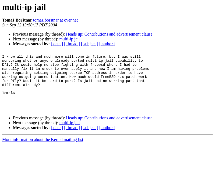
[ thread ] (72, 43)
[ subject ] (89, 43)
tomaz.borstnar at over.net (55, 20)
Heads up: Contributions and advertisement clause (109, 34)
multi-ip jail (69, 39)
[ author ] (107, 43)
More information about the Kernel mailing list (42, 150)
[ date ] (57, 43)
